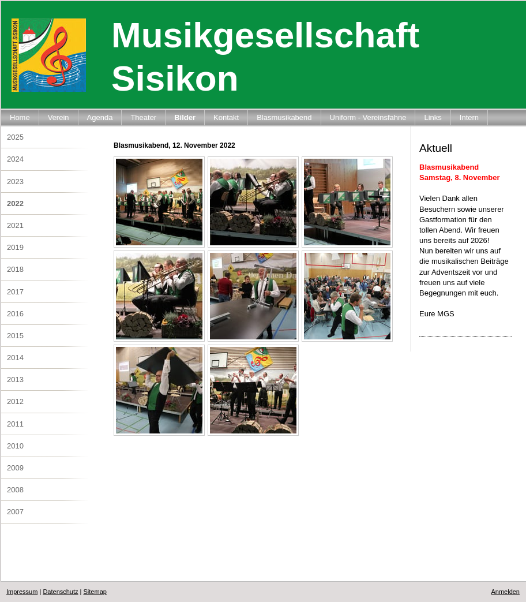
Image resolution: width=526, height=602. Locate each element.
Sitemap (95, 591)
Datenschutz (60, 591)
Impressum (21, 591)
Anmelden (505, 591)
